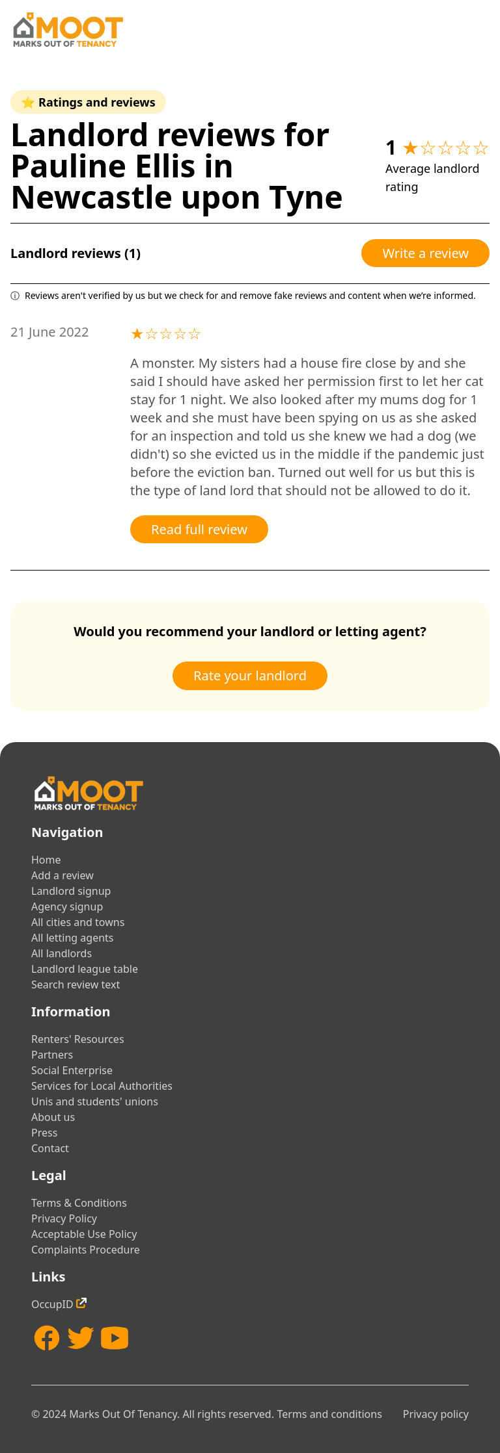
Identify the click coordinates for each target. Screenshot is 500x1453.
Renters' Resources (77, 1039)
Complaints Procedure (85, 1249)
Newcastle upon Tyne (176, 196)
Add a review (62, 875)
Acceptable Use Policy (84, 1234)
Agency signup (67, 906)
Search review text (75, 984)
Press (44, 1132)
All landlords (61, 953)
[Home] (67, 29)
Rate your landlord (250, 675)
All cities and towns (77, 922)
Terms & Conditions (79, 1203)
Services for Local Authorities (102, 1086)
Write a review (425, 253)
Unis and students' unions (94, 1101)
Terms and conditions (329, 1414)
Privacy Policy (64, 1218)
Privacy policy (436, 1414)
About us (53, 1117)
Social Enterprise (72, 1070)
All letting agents (72, 938)
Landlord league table (84, 969)
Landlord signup (71, 891)
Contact (50, 1148)
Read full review (199, 529)
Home (46, 860)
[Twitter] (80, 1338)
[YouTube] (114, 1338)
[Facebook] (46, 1338)
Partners (52, 1055)
